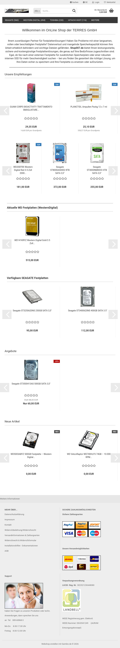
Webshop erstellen (50, 644)
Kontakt (8, 525)
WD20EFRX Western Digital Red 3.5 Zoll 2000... (23, 170)
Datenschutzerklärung (14, 514)
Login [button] (95, 2)
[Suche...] (37, 11)
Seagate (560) (12, 20)
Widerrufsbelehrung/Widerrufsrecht (20, 530)
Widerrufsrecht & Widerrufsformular (20, 540)
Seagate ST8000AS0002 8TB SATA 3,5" (60, 170)
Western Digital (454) (34, 20)
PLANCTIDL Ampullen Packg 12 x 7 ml (88, 107)
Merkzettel (109, 2)
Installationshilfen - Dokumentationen (21, 545)
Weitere (95, 20)
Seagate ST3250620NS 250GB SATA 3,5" (32, 310)
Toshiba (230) (57, 20)
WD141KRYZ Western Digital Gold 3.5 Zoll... (32, 242)
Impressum (10, 519)
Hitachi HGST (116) (77, 20)
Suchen (74, 2)
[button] (85, 2)
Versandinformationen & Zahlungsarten (22, 535)
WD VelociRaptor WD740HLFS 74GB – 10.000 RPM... (88, 455)
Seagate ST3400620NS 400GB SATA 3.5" (87, 310)
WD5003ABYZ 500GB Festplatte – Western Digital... (31, 455)
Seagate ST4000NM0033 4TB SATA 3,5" (97, 170)
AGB (6, 551)
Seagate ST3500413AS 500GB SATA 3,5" (31, 383)
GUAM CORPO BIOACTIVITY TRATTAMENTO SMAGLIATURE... (31, 108)
